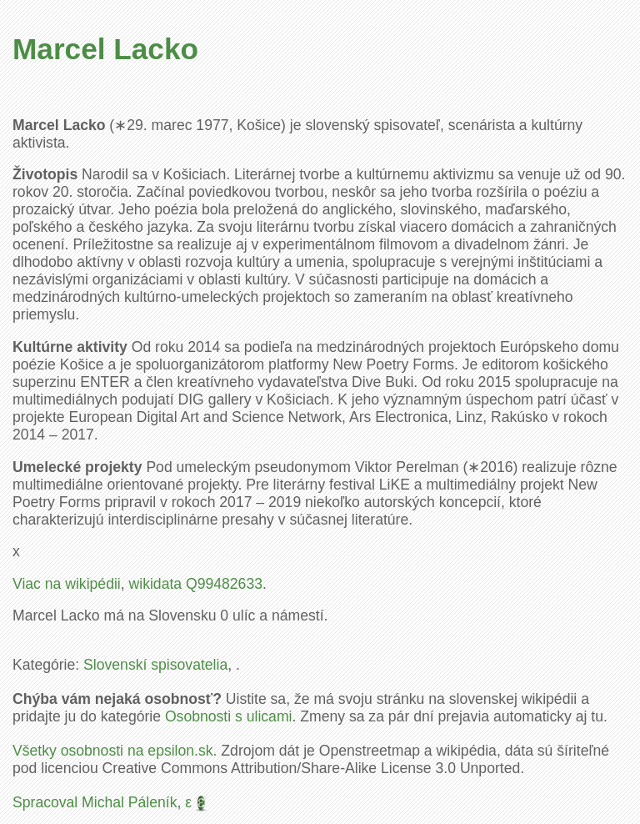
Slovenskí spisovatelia (155, 664)
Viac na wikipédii (66, 583)
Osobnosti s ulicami (228, 716)
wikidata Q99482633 (195, 583)
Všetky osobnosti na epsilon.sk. (114, 750)
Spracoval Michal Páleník (95, 802)
